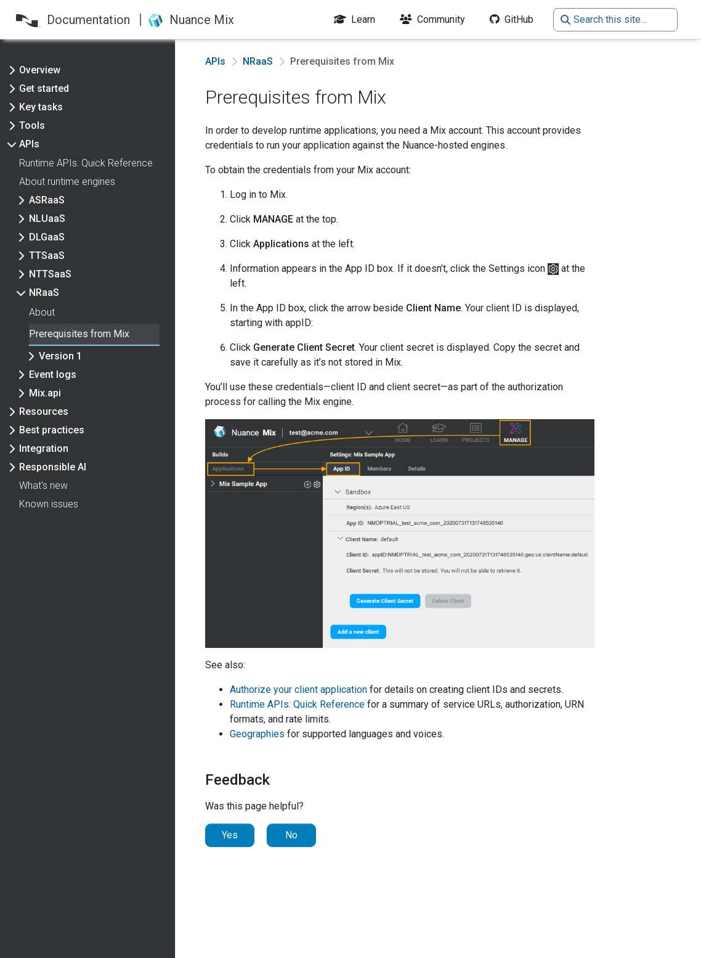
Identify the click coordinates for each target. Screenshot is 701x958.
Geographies (257, 734)
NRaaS (258, 61)
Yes (230, 835)
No (291, 835)
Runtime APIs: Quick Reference (297, 704)
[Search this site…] (615, 19)
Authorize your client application (298, 689)
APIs (215, 61)
